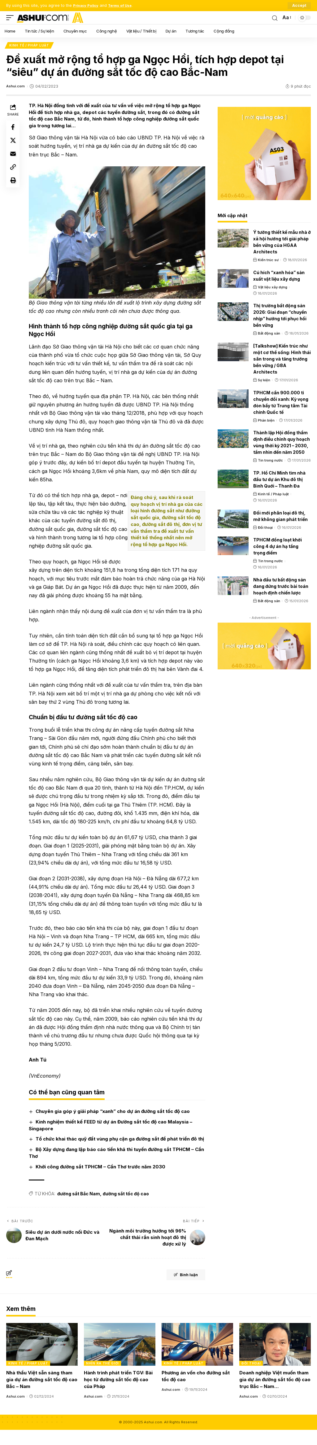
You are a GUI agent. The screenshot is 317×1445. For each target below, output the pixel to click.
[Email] (13, 158)
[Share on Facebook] (13, 128)
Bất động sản (269, 334)
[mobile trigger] (11, 17)
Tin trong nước (270, 461)
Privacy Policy (87, 5)
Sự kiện (264, 381)
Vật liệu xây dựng (272, 288)
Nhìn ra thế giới (102, 1378)
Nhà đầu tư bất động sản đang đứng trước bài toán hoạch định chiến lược (280, 587)
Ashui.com (16, 87)
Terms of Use (125, 5)
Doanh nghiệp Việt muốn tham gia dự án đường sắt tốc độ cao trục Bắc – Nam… (274, 1394)
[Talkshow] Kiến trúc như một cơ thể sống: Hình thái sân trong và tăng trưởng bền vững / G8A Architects (282, 359)
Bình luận (181, 1291)
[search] (274, 17)
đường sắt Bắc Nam (80, 1208)
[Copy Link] (13, 173)
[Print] (13, 188)
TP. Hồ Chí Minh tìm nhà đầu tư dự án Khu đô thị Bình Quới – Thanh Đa (279, 480)
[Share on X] (13, 143)
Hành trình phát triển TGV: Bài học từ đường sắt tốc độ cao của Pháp (118, 1394)
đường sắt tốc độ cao (127, 1208)
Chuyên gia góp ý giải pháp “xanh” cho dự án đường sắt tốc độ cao (114, 1119)
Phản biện (266, 421)
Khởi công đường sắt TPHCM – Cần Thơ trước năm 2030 (102, 1181)
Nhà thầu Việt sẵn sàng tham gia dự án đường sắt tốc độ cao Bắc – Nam (41, 1394)
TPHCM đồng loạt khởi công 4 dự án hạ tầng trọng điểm (277, 547)
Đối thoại (265, 528)
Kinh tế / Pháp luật (30, 46)
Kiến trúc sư (268, 261)
